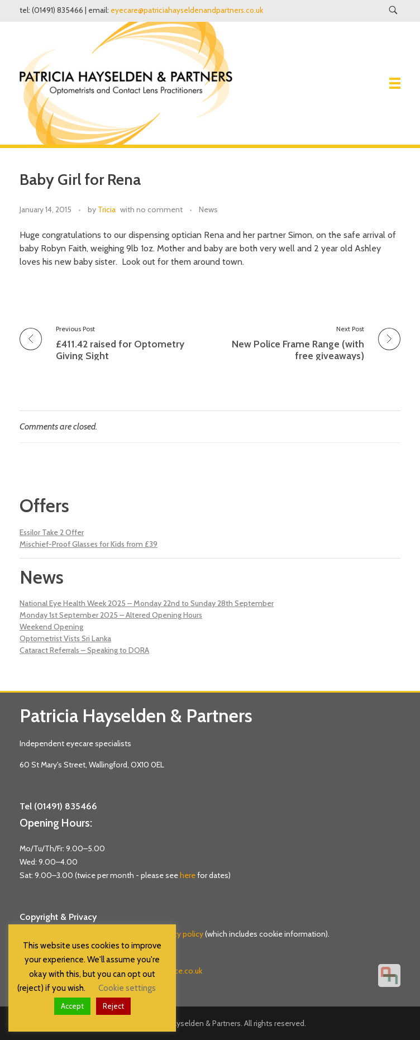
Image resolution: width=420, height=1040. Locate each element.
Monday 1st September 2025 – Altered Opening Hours (111, 615)
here (187, 875)
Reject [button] (113, 1005)
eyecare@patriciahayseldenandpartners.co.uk (187, 10)
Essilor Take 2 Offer (52, 532)
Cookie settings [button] (127, 988)
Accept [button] (72, 1005)
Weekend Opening (51, 627)
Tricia (107, 209)
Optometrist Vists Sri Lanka (65, 638)
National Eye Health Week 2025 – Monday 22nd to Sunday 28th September (147, 603)
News (208, 209)
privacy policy (180, 934)
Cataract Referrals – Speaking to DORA (84, 650)
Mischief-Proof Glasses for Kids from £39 (88, 544)
